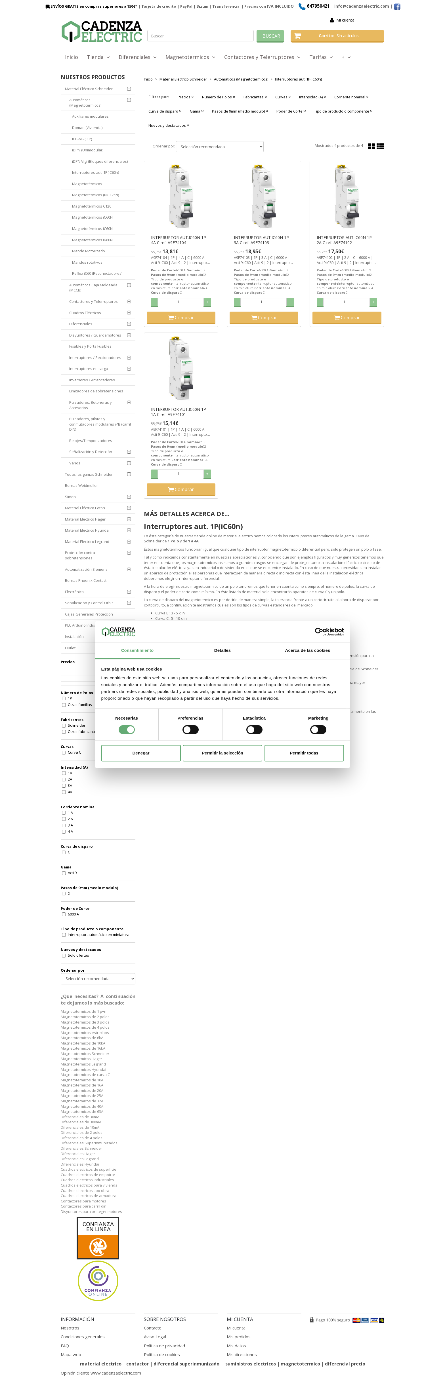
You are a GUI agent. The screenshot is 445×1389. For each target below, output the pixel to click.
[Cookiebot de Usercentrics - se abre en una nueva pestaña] (319, 631)
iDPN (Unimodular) (87, 150)
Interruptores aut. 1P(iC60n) (95, 172)
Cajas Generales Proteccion (89, 614)
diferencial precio (345, 1364)
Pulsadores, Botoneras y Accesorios (90, 405)
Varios (74, 463)
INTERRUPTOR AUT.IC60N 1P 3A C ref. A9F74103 (261, 240)
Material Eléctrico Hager (85, 519)
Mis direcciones (242, 1354)
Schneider (76, 725)
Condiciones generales (83, 1336)
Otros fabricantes (83, 731)
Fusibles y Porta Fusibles (90, 346)
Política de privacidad (164, 1345)
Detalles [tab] (222, 650)
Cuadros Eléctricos (85, 312)
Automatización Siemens (86, 569)
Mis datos (236, 1345)
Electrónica (74, 591)
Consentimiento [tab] (137, 650)
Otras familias (80, 704)
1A (70, 772)
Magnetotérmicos (87, 183)
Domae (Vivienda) (87, 127)
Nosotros (70, 1328)
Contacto (152, 1328)
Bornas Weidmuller (81, 485)
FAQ (65, 1345)
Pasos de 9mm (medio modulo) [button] (240, 111)
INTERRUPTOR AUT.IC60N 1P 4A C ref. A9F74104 (178, 240)
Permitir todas (304, 753)
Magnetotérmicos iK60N (92, 239)
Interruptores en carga (88, 368)
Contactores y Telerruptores (262, 57)
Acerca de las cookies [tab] (307, 650)
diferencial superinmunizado (186, 1364)
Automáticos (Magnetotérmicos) (85, 102)
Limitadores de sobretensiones (96, 391)
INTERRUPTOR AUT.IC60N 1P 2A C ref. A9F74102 (344, 240)
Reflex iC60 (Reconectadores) (97, 273)
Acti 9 (72, 872)
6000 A (73, 914)
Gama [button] (196, 111)
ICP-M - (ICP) (82, 138)
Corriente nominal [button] (351, 97)
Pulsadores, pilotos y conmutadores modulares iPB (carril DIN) (100, 424)
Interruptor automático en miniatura (98, 934)
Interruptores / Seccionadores (95, 357)
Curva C (74, 752)
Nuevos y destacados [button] (168, 125)
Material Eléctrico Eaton (85, 507)
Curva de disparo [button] (164, 111)
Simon (70, 496)
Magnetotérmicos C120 (91, 206)
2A (70, 779)
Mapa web (71, 1354)
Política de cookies (162, 1354)
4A (70, 791)
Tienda (98, 57)
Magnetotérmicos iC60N (92, 228)
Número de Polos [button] (218, 97)
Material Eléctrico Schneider (89, 88)
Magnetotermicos (190, 57)
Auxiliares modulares (90, 116)
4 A (70, 831)
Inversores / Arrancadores (92, 379)
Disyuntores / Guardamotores (95, 335)
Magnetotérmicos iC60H (92, 217)
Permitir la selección (222, 753)
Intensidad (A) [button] (312, 97)
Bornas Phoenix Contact (85, 580)
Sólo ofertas (78, 955)
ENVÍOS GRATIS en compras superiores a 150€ (90, 6)
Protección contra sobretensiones (80, 555)
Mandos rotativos (87, 262)
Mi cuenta (345, 20)
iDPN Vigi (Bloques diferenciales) (100, 161)
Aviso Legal (155, 1336)
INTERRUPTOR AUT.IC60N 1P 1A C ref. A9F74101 (178, 412)
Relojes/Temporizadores (90, 440)
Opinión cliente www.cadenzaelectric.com (101, 1373)
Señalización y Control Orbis (89, 602)
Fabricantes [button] (255, 97)
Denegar (140, 753)
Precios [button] (186, 97)
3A (70, 785)
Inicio (71, 57)
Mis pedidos (239, 1336)
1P (70, 698)
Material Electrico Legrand (87, 541)
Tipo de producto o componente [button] (343, 111)
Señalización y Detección (90, 451)
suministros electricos (250, 1364)
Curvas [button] (283, 97)
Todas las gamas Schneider (89, 474)
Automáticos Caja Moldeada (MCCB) (93, 287)
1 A (70, 812)
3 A (70, 825)
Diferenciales (138, 57)
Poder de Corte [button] (291, 111)
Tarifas (321, 57)
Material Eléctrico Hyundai (87, 530)
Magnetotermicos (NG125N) (95, 194)
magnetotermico (301, 1364)
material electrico (100, 1364)
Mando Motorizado (88, 250)
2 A (70, 818)
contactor (137, 1364)
